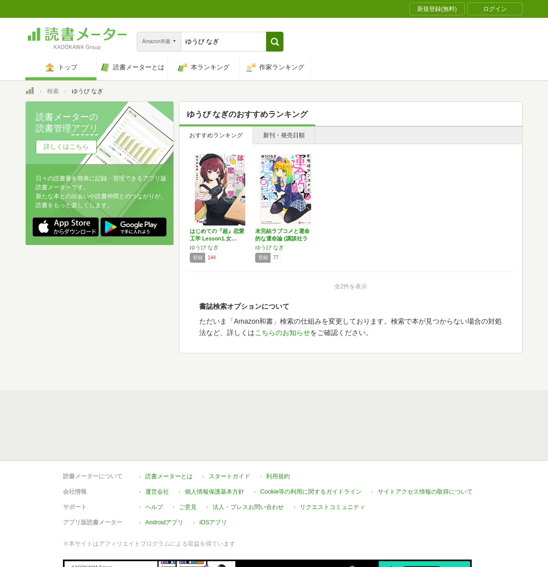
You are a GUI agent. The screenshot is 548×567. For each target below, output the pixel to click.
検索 (53, 91)
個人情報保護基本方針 (214, 492)
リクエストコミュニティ (332, 507)
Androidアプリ (164, 522)
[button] (274, 42)
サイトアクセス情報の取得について (425, 492)
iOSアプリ (213, 522)
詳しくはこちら (66, 146)
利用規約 (278, 476)
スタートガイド (229, 476)
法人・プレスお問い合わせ (248, 507)
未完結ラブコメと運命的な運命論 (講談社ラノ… (282, 238)
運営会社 (157, 492)
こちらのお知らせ (282, 333)
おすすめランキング (216, 135)
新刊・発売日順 (284, 135)
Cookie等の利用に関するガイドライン (311, 492)
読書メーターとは (169, 476)
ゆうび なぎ (204, 247)
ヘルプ (154, 507)
